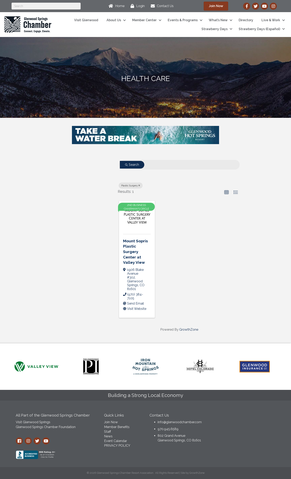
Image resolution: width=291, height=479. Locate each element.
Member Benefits (117, 427)
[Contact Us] (161, 6)
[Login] (137, 6)
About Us (113, 20)
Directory (246, 20)
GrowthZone (188, 329)
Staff (107, 432)
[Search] (46, 6)
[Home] (115, 6)
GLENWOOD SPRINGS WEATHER (244, 426)
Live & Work (270, 20)
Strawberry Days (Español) (259, 29)
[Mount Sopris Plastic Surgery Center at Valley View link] (137, 216)
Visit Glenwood (86, 20)
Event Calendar (115, 441)
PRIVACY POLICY (117, 445)
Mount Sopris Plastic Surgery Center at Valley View (135, 252)
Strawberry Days (214, 29)
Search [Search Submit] (132, 165)
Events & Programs (183, 20)
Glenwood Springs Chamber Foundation (46, 427)
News (108, 436)
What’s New (218, 20)
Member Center (144, 20)
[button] (226, 192)
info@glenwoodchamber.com (180, 422)
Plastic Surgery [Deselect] (130, 185)
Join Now (111, 422)
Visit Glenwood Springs (33, 422)
